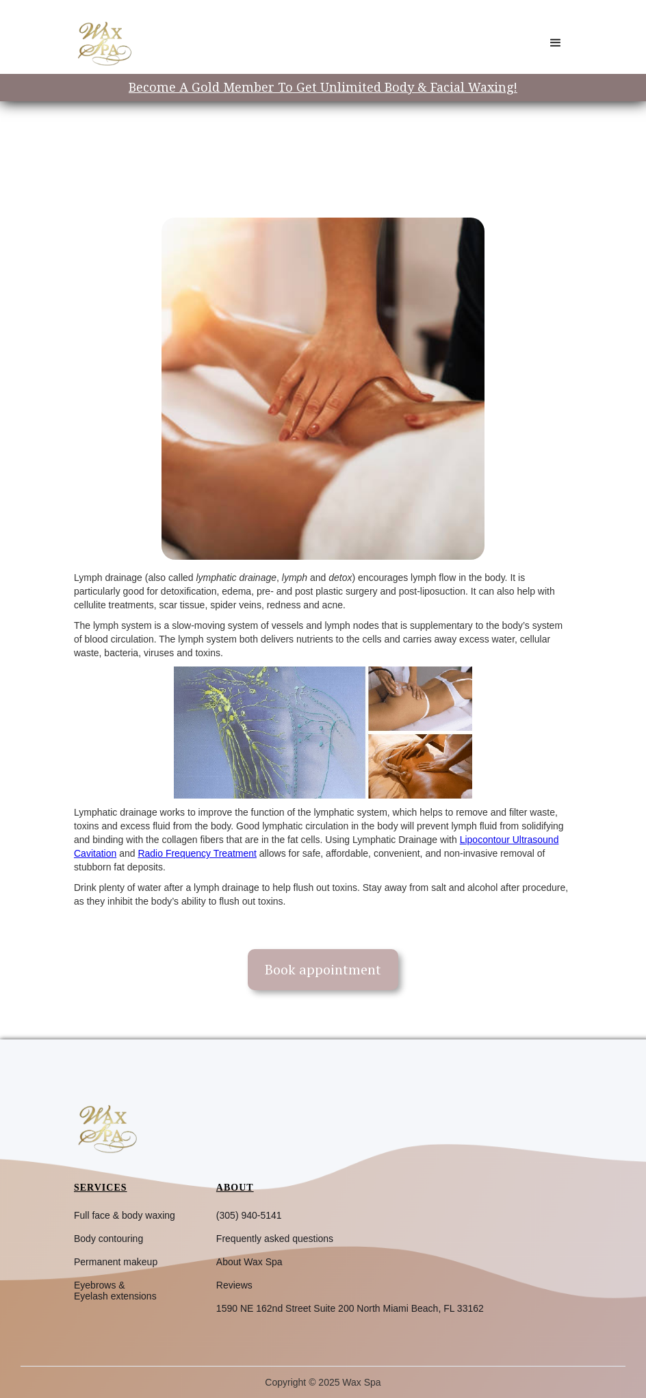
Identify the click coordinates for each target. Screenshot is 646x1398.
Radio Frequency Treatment (197, 853)
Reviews (234, 1285)
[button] (555, 43)
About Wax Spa (249, 1261)
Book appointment (323, 969)
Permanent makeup (115, 1261)
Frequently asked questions (274, 1238)
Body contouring (108, 1238)
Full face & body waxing (124, 1215)
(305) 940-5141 (249, 1215)
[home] (103, 43)
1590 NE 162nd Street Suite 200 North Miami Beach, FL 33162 (350, 1308)
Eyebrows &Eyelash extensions (115, 1291)
